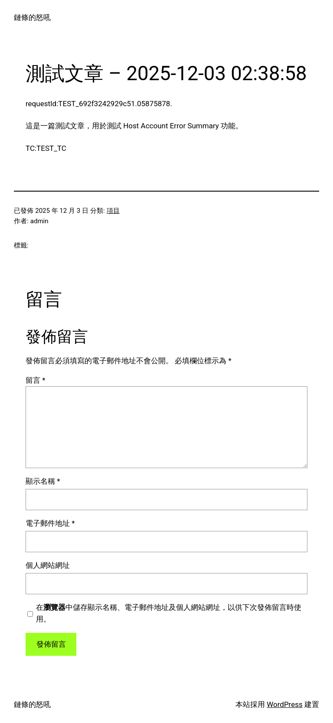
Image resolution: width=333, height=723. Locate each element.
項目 (113, 211)
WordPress (285, 704)
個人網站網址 (48, 565)
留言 (36, 380)
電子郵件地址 (50, 523)
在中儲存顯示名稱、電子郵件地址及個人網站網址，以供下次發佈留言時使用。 (168, 613)
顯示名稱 (43, 481)
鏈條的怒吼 (32, 17)
